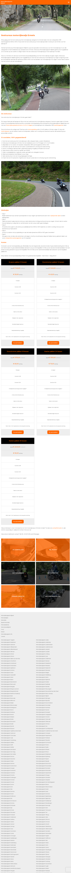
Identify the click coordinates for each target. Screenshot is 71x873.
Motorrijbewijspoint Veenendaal (43, 833)
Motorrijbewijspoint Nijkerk (7, 615)
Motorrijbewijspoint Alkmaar (7, 651)
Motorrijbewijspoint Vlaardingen (43, 849)
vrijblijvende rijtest (55, 215)
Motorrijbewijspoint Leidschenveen (44, 647)
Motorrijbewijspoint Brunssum (8, 721)
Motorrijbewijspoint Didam (7, 761)
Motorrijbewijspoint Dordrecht (8, 770)
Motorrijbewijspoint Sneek (42, 789)
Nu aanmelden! (17, 343)
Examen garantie (18, 596)
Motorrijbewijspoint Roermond (43, 763)
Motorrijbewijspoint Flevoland (8, 812)
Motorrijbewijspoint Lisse (42, 656)
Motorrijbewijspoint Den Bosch (8, 749)
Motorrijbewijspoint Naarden (43, 686)
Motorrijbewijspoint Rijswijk (42, 761)
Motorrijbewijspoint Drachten (8, 772)
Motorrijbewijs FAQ (52, 596)
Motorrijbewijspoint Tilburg (42, 814)
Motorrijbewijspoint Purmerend (43, 742)
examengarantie (58, 125)
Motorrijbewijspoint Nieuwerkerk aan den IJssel (47, 691)
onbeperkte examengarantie (13, 238)
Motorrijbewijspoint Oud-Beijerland (44, 728)
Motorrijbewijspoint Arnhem (7, 670)
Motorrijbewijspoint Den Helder (8, 754)
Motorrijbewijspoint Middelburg (43, 674)
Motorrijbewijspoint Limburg (43, 654)
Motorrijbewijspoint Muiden (42, 681)
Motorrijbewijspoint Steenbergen (44, 803)
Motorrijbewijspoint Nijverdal (43, 700)
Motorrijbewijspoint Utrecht (42, 824)
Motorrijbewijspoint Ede (6, 789)
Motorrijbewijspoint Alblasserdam (9, 647)
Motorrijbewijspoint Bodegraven (8, 707)
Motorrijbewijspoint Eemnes (7, 791)
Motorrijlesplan (4, 617)
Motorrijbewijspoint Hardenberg (8, 842)
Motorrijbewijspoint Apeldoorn (8, 668)
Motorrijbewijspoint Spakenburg (43, 796)
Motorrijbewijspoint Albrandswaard (9, 649)
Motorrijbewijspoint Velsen (42, 842)
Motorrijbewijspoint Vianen (42, 847)
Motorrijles (3, 620)
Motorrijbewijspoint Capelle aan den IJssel (11, 730)
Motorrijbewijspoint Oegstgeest (43, 714)
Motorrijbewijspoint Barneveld (8, 684)
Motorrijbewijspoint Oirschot (43, 716)
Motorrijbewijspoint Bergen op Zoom (10, 688)
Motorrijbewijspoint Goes (7, 828)
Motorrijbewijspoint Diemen (7, 763)
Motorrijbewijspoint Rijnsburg (43, 756)
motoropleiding (32, 129)
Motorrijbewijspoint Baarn (7, 679)
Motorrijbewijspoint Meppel (42, 672)
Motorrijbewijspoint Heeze (7, 859)
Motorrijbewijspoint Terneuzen (43, 810)
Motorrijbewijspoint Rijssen (42, 758)
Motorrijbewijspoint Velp (41, 840)
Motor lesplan (18, 573)
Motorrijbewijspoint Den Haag (8, 751)
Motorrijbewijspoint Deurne (7, 756)
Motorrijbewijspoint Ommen (43, 723)
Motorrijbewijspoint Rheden (42, 749)
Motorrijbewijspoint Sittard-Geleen (44, 786)
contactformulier (57, 528)
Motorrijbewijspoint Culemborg (8, 740)
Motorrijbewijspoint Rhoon (42, 751)
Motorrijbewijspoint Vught (42, 866)
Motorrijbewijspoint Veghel (42, 835)
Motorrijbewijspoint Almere (7, 656)
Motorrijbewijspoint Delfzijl (7, 747)
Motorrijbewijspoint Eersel (7, 793)
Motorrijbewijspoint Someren (43, 793)
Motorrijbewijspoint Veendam (43, 831)
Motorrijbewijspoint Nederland (8, 642)
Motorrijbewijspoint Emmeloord (8, 800)
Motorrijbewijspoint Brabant (7, 716)
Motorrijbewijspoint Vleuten (42, 852)
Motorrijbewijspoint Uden (42, 817)
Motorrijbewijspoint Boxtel (7, 714)
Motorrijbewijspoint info (6, 634)
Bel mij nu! (53, 549)
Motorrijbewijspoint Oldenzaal (43, 721)
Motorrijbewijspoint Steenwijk (43, 805)
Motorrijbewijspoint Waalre (42, 868)
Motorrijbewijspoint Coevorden (8, 735)
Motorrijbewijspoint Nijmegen (43, 698)
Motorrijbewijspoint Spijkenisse (43, 798)
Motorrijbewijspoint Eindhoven (8, 796)
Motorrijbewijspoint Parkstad (43, 737)
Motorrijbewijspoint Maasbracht (43, 663)
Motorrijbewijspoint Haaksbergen (9, 838)
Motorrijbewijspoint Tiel (41, 812)
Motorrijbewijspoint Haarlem (8, 840)
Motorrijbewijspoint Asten (7, 677)
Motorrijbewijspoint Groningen (8, 835)
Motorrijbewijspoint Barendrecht (9, 681)
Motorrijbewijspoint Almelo (7, 654)
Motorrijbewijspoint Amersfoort (8, 661)
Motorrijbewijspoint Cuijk (7, 737)
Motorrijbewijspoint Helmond (8, 866)
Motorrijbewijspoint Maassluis (43, 665)
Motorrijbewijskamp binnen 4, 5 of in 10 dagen (19, 125)
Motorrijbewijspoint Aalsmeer (8, 644)
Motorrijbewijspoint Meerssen (43, 670)
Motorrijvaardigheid (6, 627)
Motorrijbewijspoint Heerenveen (9, 852)
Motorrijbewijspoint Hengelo (8, 870)
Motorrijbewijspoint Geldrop (7, 819)
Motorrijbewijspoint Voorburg (43, 861)
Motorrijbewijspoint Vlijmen (42, 854)
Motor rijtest (52, 573)
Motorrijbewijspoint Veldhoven (43, 838)
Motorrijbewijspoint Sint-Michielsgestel (45, 782)
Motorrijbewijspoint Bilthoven (8, 700)
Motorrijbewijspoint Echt (7, 786)
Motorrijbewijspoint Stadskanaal (43, 800)
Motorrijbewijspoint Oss (41, 726)
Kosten (3, 631)
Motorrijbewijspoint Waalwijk (43, 870)
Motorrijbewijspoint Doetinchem (9, 765)
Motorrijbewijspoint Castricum (8, 733)
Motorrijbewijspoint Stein (42, 807)
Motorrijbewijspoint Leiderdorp (43, 642)
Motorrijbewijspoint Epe (6, 807)
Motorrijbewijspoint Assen (7, 672)
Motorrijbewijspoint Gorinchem (8, 831)
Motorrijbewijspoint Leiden (42, 640)
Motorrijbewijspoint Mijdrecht (43, 679)
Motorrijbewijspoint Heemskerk (8, 847)
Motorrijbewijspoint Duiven (7, 784)
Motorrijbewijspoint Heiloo (7, 861)
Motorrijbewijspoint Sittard (42, 784)
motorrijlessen (5, 131)
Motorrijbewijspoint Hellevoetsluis (9, 863)
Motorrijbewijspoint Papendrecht (44, 735)
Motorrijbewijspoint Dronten (8, 779)
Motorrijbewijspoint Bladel (7, 702)
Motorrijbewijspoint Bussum (7, 728)
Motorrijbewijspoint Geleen (7, 821)
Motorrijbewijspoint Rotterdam (43, 770)
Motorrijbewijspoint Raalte (42, 747)
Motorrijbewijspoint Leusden (43, 651)
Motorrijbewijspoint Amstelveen (8, 663)
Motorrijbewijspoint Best (7, 695)
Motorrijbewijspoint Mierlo (42, 677)
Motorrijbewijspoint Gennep (7, 826)
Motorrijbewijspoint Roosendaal (43, 765)
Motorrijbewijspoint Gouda (7, 833)
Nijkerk (6, 2)
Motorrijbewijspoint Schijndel (43, 779)
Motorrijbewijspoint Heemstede (8, 849)
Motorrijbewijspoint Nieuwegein (43, 688)
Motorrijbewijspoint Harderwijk (8, 845)
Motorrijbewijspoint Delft (7, 744)
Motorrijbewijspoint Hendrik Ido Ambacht (11, 868)
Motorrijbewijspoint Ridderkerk (43, 754)
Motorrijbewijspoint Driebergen (8, 777)
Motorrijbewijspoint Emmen (7, 803)
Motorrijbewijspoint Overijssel (43, 733)
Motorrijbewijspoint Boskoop (8, 712)
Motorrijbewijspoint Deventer (8, 758)
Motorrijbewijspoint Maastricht (43, 668)
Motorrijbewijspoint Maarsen (43, 661)
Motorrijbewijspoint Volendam (43, 859)
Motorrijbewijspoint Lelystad (42, 649)
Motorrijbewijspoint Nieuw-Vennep (44, 693)
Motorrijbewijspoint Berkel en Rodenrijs (10, 693)
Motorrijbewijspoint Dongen (7, 768)
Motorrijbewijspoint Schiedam (43, 777)
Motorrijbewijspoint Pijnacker (43, 740)
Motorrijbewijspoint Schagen (43, 775)
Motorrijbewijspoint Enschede (8, 805)
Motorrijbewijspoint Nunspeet (43, 712)
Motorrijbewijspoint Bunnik (7, 726)
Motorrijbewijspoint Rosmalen (43, 768)
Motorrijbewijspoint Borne (7, 709)
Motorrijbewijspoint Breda (7, 719)
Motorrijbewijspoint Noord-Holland (44, 702)
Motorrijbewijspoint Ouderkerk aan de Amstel (47, 730)
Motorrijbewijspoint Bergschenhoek (9, 691)
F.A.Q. (2, 629)
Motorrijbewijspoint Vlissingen (43, 856)
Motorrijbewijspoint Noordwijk (43, 705)
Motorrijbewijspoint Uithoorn (43, 819)
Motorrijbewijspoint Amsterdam (8, 665)
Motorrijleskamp (5, 624)
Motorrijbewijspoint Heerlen (7, 856)
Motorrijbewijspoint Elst (6, 798)
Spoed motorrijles (5, 622)
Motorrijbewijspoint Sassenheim (43, 772)
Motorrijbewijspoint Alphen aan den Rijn (10, 658)
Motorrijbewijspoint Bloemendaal (9, 705)
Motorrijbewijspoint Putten (42, 744)
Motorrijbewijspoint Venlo (42, 845)
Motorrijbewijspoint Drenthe (8, 775)
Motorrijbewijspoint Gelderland (8, 817)
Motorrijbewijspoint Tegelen (8, 640)
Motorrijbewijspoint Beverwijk (8, 698)
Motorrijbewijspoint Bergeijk (8, 686)
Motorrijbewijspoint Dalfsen (7, 742)
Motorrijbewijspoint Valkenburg (43, 826)
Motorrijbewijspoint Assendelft (8, 674)
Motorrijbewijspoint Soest (42, 791)
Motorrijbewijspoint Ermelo (7, 810)
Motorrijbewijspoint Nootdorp (43, 707)
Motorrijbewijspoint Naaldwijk (43, 684)
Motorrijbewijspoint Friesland (8, 814)
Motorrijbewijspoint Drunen (7, 782)
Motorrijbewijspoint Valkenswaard (44, 828)
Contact (3, 636)
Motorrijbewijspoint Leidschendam (44, 644)
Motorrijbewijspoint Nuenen (42, 709)
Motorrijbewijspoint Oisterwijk (43, 719)
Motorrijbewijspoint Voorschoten (44, 863)
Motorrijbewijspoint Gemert (7, 824)
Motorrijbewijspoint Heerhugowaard (9, 854)
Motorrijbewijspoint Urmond (42, 821)
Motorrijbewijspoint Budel (7, 723)
